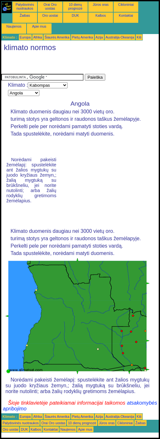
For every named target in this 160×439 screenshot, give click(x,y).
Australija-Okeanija (120, 37)
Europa (25, 37)
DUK (75, 15)
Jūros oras (101, 4)
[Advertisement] (76, 64)
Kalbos (100, 15)
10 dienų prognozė (75, 6)
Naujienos (13, 26)
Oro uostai (50, 15)
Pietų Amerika (82, 37)
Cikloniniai (126, 4)
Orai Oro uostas (50, 6)
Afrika (37, 37)
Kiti (139, 37)
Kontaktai (126, 15)
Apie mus (39, 26)
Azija (99, 37)
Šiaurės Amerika (56, 37)
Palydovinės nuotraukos (25, 6)
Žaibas (25, 15)
